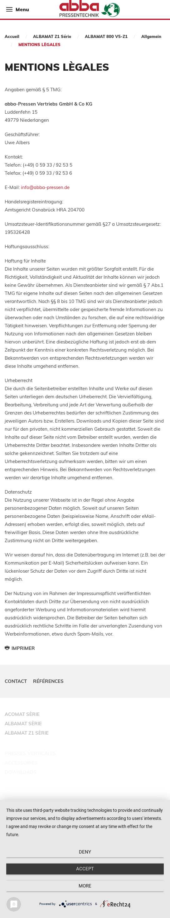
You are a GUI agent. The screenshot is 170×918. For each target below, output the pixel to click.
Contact (16, 681)
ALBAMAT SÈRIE (23, 723)
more (85, 886)
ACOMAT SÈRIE (22, 714)
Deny (85, 852)
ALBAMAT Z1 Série (52, 36)
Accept (85, 869)
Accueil (12, 36)
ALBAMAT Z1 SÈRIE (27, 733)
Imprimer (20, 648)
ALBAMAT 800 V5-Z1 (106, 36)
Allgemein (151, 36)
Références (48, 681)
